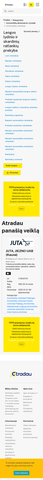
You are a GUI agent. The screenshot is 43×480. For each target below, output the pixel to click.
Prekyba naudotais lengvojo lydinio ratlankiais (20, 100)
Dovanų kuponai (30, 437)
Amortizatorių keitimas (17, 312)
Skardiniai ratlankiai (14, 71)
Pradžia (6, 20)
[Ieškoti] (21, 11)
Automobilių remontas (16, 301)
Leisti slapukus (21, 473)
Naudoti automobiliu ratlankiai (19, 120)
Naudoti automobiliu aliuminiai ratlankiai (19, 132)
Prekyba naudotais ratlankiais (18, 125)
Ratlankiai (9, 154)
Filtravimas (12, 173)
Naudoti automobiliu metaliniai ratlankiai (19, 140)
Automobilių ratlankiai (16, 298)
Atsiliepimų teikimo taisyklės (10, 446)
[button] (31, 5)
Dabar (21, 208)
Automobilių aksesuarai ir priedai (20, 23)
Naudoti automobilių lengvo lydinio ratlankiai (20, 93)
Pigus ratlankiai (12, 76)
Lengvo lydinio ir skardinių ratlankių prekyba (21, 108)
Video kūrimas (29, 425)
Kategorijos (18, 20)
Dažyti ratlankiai (12, 81)
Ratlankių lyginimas (14, 115)
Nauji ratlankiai (12, 66)
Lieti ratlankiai (11, 56)
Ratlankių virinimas (13, 159)
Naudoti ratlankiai (13, 61)
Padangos (31, 298)
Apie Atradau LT (30, 393)
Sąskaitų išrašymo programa (27, 431)
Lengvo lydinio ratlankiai (16, 86)
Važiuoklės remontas (25, 309)
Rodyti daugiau (13, 165)
